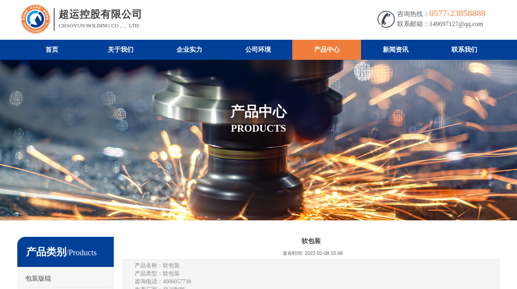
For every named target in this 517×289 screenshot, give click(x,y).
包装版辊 (38, 278)
